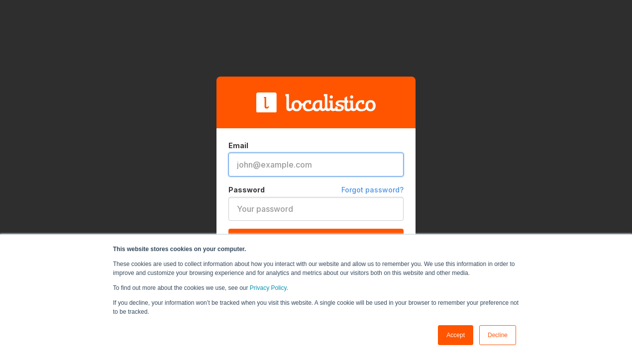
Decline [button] (498, 335)
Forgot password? (372, 189)
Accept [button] (455, 335)
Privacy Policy (268, 287)
